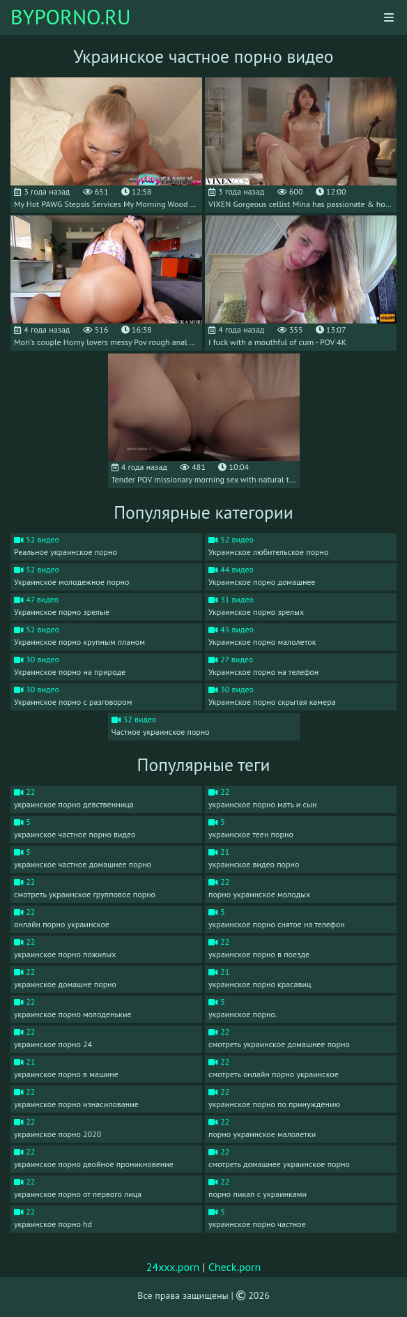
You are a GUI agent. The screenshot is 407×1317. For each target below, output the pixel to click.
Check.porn (234, 1267)
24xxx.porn (173, 1267)
